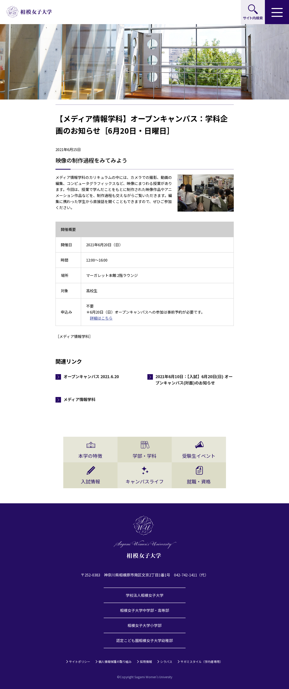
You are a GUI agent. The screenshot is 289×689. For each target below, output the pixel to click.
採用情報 (146, 661)
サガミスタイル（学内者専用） (202, 661)
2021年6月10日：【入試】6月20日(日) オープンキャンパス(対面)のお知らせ (194, 379)
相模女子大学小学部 (144, 625)
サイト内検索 (253, 12)
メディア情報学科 (79, 399)
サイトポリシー (79, 661)
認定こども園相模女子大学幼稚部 (144, 640)
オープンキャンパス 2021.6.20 (91, 376)
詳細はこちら (101, 318)
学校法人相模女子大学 (144, 595)
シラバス (166, 661)
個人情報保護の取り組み (115, 661)
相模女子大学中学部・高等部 (144, 610)
